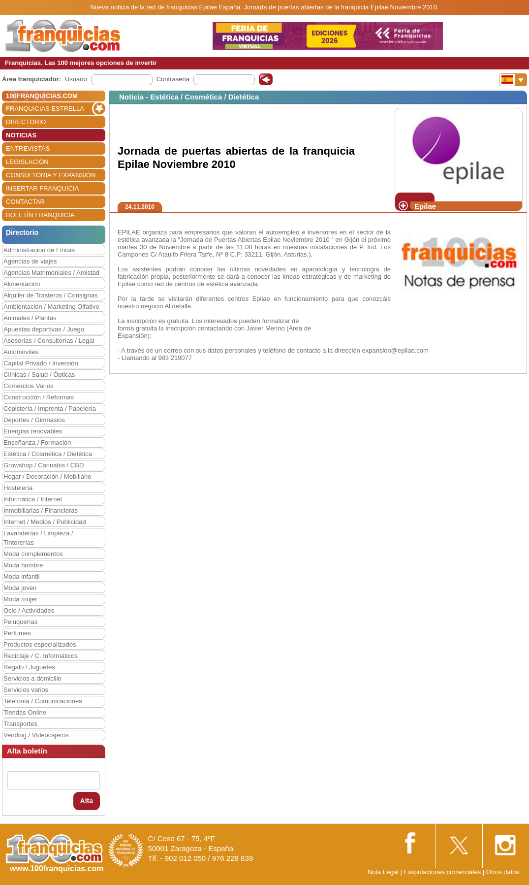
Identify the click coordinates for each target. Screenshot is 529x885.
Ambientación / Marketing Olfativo (51, 306)
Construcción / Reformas (38, 397)
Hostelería (17, 488)
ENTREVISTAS (28, 148)
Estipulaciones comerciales (443, 872)
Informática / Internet (32, 499)
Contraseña (172, 79)
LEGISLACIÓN (27, 161)
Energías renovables (32, 431)
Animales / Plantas (30, 318)
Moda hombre (23, 565)
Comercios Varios (28, 386)
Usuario (76, 79)
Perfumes (17, 633)
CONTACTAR (25, 201)
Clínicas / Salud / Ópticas (39, 374)
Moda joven (19, 587)
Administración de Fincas (39, 250)
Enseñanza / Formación (37, 442)
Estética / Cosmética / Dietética (47, 454)
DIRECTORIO (26, 122)
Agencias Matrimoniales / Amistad (51, 272)
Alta (86, 801)
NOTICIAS (21, 135)
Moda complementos (33, 553)
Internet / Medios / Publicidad (44, 521)
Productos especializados (39, 644)
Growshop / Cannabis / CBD (43, 465)
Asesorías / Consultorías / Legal (48, 340)
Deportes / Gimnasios (34, 420)
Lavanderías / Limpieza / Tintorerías (38, 537)
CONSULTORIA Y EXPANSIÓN (50, 175)
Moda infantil (21, 576)
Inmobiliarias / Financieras (40, 510)
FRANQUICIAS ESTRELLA (45, 108)
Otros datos (502, 872)
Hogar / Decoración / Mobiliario (47, 476)
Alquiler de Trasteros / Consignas (50, 295)
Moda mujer (20, 599)
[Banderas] (513, 79)
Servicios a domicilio (32, 678)
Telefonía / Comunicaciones (42, 701)
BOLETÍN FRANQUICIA (40, 215)
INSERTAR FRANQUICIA (42, 188)
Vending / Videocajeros (36, 735)
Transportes (20, 723)
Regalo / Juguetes (29, 667)
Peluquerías (20, 621)
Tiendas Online (24, 712)
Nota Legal (383, 872)
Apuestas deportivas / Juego (43, 329)
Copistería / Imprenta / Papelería (49, 408)
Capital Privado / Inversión (40, 363)
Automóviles (20, 352)
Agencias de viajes (30, 261)
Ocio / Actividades (28, 610)
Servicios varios (25, 689)
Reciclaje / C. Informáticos (40, 655)
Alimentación (21, 284)
